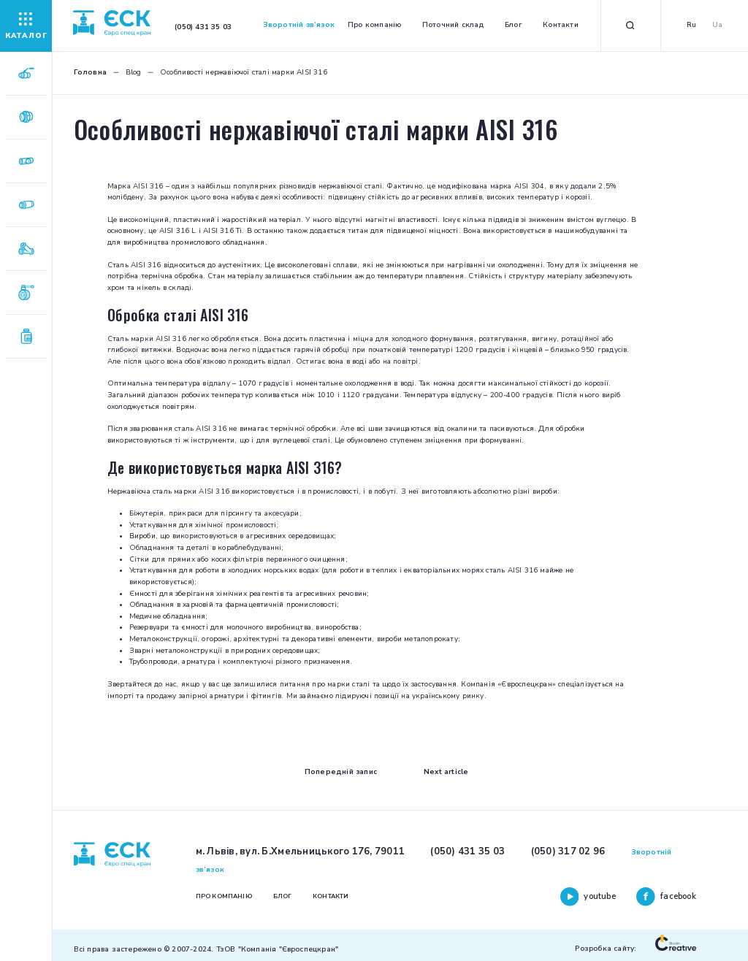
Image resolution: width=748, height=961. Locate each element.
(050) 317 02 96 (568, 851)
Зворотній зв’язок (299, 25)
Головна (90, 72)
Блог (513, 25)
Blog (134, 72)
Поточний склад (453, 25)
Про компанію (374, 25)
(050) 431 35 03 (467, 851)
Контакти (561, 25)
